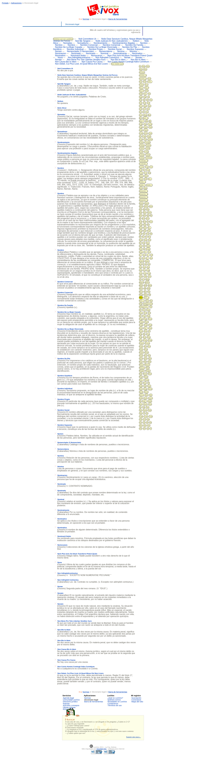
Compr (142, 145)
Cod (141, 139)
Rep (141, 377)
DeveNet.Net (102, 749)
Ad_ (145, 94)
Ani (144, 103)
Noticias (66, 704)
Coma (150, 139)
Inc (149, 252)
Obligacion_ (143, 307)
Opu (141, 313)
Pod (148, 334)
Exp (140, 231)
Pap (145, 319)
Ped (150, 325)
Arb (140, 109)
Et (148, 225)
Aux (140, 115)
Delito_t (149, 185)
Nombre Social (115, 49)
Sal (145, 386)
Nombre (144, 43)
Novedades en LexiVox (117, 702)
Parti (146, 322)
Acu (146, 85)
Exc (145, 228)
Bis (147, 121)
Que (145, 359)
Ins (151, 258)
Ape (145, 106)
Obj (140, 304)
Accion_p (142, 79)
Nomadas (67, 43)
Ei (151, 215)
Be (140, 118)
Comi (141, 142)
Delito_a (142, 182)
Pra (140, 340)
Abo (147, 66)
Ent (144, 222)
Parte (141, 322)
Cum (141, 173)
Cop (146, 167)
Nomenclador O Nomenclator (80, 51)
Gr (140, 243)
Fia (147, 234)
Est (145, 225)
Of (140, 310)
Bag (145, 115)
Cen (145, 133)
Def (145, 179)
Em (143, 219)
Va (150, 423)
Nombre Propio (96, 49)
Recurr (147, 365)
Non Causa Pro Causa (92, 62)
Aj (148, 97)
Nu (151, 301)
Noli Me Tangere (82, 41)
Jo (149, 264)
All (147, 100)
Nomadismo (82, 43)
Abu (145, 69)
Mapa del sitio (137, 702)
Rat (145, 362)
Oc (151, 307)
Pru (145, 356)
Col (145, 139)
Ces (150, 133)
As (140, 112)
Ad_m (141, 91)
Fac (149, 231)
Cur (145, 173)
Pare (150, 319)
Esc (151, 222)
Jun (144, 267)
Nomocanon (96, 55)
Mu (145, 292)
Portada (5, 3)
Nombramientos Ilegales (123, 43)
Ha (144, 243)
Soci (145, 398)
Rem (145, 374)
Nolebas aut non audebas (63, 39)
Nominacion (60, 53)
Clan (144, 136)
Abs (140, 69)
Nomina (120, 51)
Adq (140, 94)
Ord (145, 313)
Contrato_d (143, 161)
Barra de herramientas (117, 19)
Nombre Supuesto (135, 49)
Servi (146, 392)
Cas (140, 130)
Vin (140, 429)
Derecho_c (143, 191)
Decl (146, 176)
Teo (147, 407)
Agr (145, 97)
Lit (140, 279)
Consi (148, 155)
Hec (147, 243)
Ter (140, 410)
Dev (150, 206)
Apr (149, 106)
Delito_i (142, 185)
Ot (140, 316)
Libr (145, 276)
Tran (146, 416)
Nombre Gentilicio (63, 376)
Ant (148, 103)
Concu (141, 148)
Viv (144, 429)
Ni (149, 295)
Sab (140, 386)
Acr (140, 82)
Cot (140, 170)
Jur (148, 267)
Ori (149, 313)
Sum (145, 404)
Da (149, 173)
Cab (141, 124)
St (140, 401)
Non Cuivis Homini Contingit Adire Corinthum (128, 62)
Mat (145, 286)
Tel (144, 407)
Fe (144, 234)
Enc (147, 219)
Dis (147, 209)
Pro (149, 346)
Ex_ (149, 228)
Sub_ (144, 401)
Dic (140, 209)
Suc (140, 404)
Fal (140, 234)
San (149, 386)
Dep (145, 188)
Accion (142, 72)
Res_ (141, 380)
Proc (141, 349)
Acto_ (150, 82)
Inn (144, 258)
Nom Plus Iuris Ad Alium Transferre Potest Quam (129, 55)
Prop (146, 353)
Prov (141, 356)
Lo (143, 279)
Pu (149, 356)
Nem (145, 295)
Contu (141, 167)
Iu (146, 264)
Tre (140, 420)
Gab (141, 240)
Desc (147, 203)
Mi (145, 289)
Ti (144, 413)
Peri (150, 328)
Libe (141, 276)
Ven (140, 426)
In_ (146, 252)
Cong (146, 152)
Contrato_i (143, 164)
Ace (149, 79)
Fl (140, 237)
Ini (140, 258)
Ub (148, 420)
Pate (141, 325)
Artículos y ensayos (71, 705)
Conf (141, 152)
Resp (147, 380)
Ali (144, 100)
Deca (141, 176)
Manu (147, 282)
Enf (140, 222)
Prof (145, 349)
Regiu (148, 371)
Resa (146, 377)
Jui (140, 267)
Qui (150, 359)
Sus (150, 404)
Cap (141, 127)
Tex (140, 413)
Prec (145, 340)
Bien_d (145, 118)
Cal (145, 124)
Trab (141, 416)
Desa (141, 203)
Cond (148, 148)
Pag (140, 319)
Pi (149, 331)
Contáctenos (113, 704)
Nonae (127, 57)
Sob (140, 398)
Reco (141, 365)
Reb (149, 362)
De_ (149, 179)
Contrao (149, 158)
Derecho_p (143, 200)
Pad (148, 316)
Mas (141, 286)
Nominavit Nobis (78, 55)
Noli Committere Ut (87, 39)
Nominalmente (120, 53)
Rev (144, 383)
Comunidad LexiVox (71, 700)
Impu (141, 252)
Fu (149, 237)
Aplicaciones (16, 3)
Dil (144, 209)
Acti (144, 82)
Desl (141, 206)
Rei (140, 374)
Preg (150, 340)
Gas (145, 240)
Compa (147, 142)
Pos (148, 337)
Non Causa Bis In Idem (65, 62)
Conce (148, 145)
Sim (146, 395)
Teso (145, 410)
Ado (146, 91)
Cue (148, 170)
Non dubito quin (117, 64)
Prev (141, 346)
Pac (144, 316)
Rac (140, 362)
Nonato (139, 57)
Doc (144, 212)
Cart (150, 127)
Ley (149, 273)
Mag (147, 279)
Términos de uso (115, 705)
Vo (148, 429)
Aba (143, 66)
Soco (150, 398)
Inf (151, 255)
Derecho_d (143, 194)
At (143, 112)
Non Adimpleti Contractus (107, 57)
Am (140, 103)
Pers (141, 331)
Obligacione (147, 304)
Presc (141, 343)
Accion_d (142, 75)
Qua (141, 359)
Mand (141, 282)
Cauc (146, 130)
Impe (148, 249)
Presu (147, 343)
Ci (140, 136)
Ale (140, 100)
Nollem (136, 41)
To (147, 413)
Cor (151, 167)
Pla (140, 334)
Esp (140, 225)
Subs (150, 401)
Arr (144, 109)
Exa (140, 228)
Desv (146, 206)
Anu (140, 106)
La (144, 270)
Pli (144, 334)
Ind (144, 255)
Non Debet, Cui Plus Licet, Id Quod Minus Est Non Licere (81, 64)
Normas (86, 19)
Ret (140, 383)
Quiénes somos (114, 700)
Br (150, 121)
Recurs (142, 368)
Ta (140, 407)
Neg (141, 295)
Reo (149, 374)
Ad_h (147, 88)
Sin (151, 395)
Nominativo (137, 53)
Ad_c (141, 88)
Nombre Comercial (89, 45)
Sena (150, 389)
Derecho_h (143, 197)
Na (149, 292)
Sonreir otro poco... (133, 737)
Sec (140, 389)
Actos (141, 85)
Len (140, 273)
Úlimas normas (69, 707)
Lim (149, 276)
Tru (144, 420)
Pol (140, 337)
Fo (143, 237)
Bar (149, 115)
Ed (148, 215)
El (140, 219)
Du (144, 215)
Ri (148, 383)
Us (144, 423)
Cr (144, 170)
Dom (149, 212)
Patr (145, 325)
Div (140, 212)
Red (147, 368)
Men (141, 289)
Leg (148, 270)
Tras (150, 416)
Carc (145, 127)
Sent (141, 392)
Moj (148, 289)
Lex (145, 273)
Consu (141, 158)
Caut (141, 133)
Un (140, 423)
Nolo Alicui (60, 108)
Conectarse (136, 700)
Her (140, 246)
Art (148, 109)
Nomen (58, 51)
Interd (141, 261)
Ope (148, 310)
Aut (147, 112)
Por (144, 337)
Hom (148, 246)
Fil (151, 234)
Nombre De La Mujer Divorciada (102, 47)
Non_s (141, 301)
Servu (141, 395)
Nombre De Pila (129, 47)
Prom (141, 353)
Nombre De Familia (134, 45)
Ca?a (150, 124)
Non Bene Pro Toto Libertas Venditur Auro (86, 59)
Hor (140, 249)
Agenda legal (68, 698)
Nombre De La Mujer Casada (68, 47)
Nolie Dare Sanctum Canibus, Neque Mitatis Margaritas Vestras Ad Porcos (86, 75)
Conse (141, 155)
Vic (149, 426)
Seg (145, 389)
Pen (140, 328)
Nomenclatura (105, 51)
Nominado (76, 53)
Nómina (133, 51)
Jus (140, 270)
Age (140, 97)
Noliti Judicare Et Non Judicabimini (112, 41)
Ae (149, 94)
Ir (143, 264)
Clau (149, 136)
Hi (144, 246)
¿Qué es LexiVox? (115, 698)
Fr (146, 237)
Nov (147, 301)
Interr (147, 261)
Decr (141, 179)
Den (141, 188)
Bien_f (141, 121)
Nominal (104, 53)
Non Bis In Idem (118, 59)
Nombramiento (100, 43)
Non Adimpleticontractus (79, 57)
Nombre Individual (75, 49)
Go (149, 240)
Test (149, 410)
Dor (140, 215)
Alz (151, 100)
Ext (145, 231)
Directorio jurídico (70, 702)
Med (149, 286)
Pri (145, 346)
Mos (141, 292)
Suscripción (136, 698)
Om (144, 310)
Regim (141, 371)
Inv (140, 264)
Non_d (146, 298)
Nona (60, 57)
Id (144, 249)
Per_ (145, 328)
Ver (145, 426)
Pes (145, 331)
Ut (147, 423)
